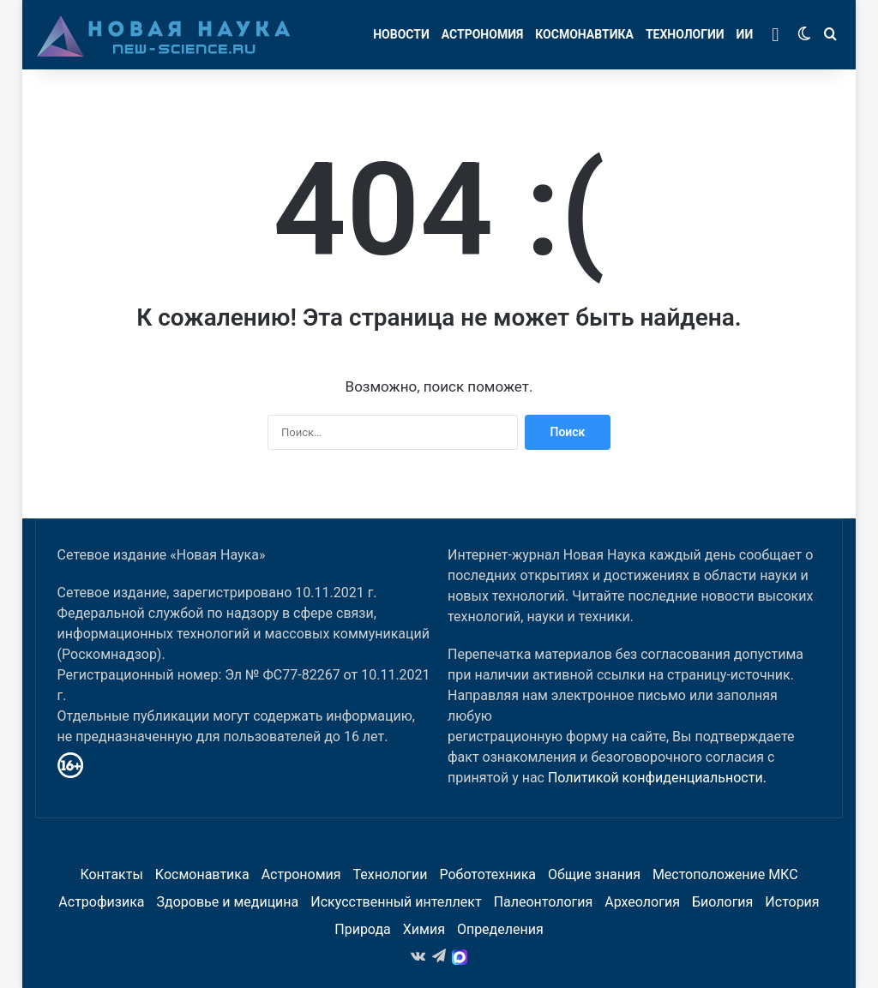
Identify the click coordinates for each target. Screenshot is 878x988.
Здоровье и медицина (228, 902)
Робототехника (487, 874)
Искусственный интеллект (395, 902)
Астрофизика (101, 902)
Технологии (685, 34)
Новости (401, 34)
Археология (642, 902)
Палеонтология (543, 902)
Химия (424, 929)
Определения (500, 929)
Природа (362, 929)
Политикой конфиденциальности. (657, 777)
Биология (722, 902)
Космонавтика (584, 34)
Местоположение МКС (725, 874)
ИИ (745, 34)
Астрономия (483, 34)
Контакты (111, 874)
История (792, 902)
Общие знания (594, 874)
